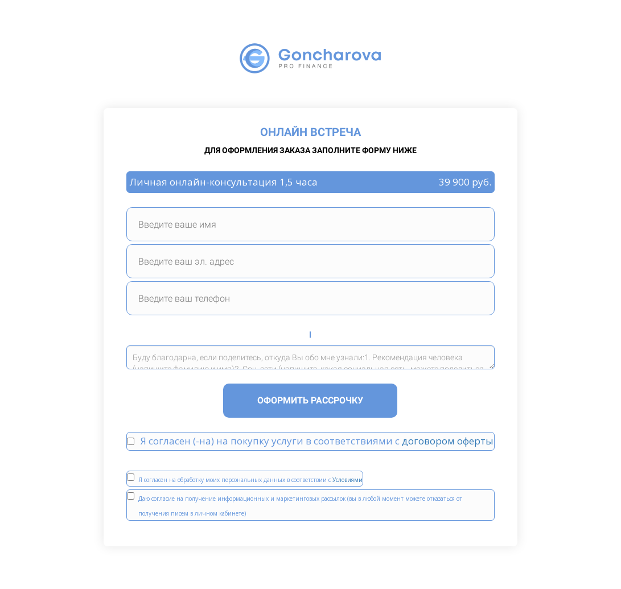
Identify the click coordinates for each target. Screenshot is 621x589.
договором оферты (447, 440)
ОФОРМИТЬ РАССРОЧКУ (310, 400)
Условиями (347, 480)
